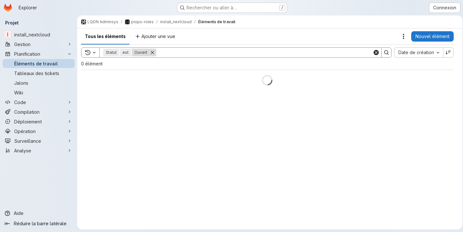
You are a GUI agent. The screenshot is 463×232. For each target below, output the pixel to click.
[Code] (39, 102)
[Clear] (374, 52)
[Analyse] (39, 150)
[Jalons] (39, 82)
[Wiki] (39, 92)
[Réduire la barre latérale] (39, 223)
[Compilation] (39, 111)
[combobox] (416, 52)
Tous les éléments (105, 36)
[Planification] (39, 53)
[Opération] (39, 131)
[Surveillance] (39, 140)
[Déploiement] (39, 121)
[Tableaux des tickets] (39, 73)
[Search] (263, 52)
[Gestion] (39, 44)
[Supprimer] (152, 52)
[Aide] (39, 213)
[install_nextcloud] (39, 34)
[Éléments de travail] (39, 63)
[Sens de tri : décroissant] (446, 52)
